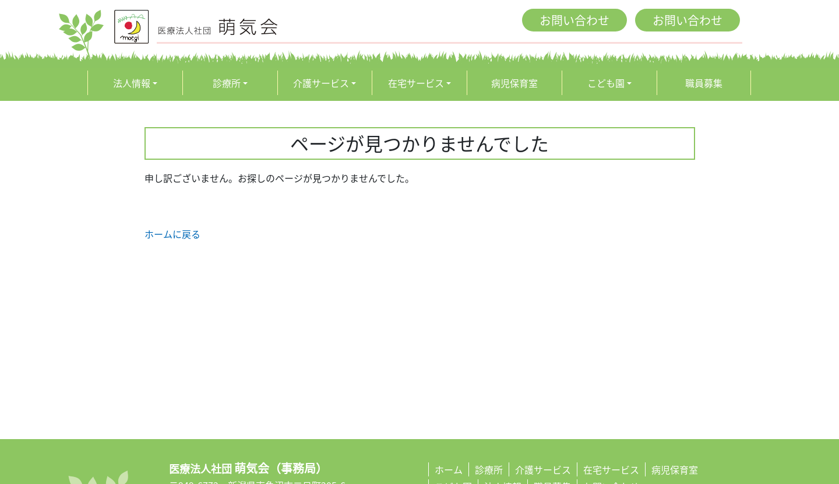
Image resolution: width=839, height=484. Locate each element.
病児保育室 (514, 83)
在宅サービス (416, 83)
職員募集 (703, 83)
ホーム (449, 469)
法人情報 (131, 83)
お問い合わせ (574, 20)
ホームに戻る (172, 234)
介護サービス (321, 83)
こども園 (606, 83)
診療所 (227, 83)
